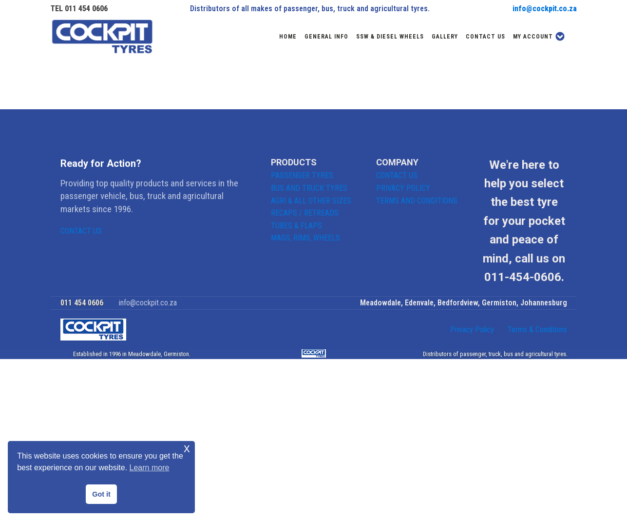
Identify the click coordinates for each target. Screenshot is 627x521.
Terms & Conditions (537, 329)
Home (288, 36)
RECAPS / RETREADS (305, 213)
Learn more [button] (150, 467)
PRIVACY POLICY (403, 188)
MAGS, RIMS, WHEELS (305, 237)
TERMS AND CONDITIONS (416, 200)
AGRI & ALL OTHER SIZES (311, 200)
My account (539, 36)
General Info (326, 36)
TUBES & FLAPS (296, 225)
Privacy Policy (472, 329)
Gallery (445, 36)
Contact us (485, 36)
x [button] (187, 448)
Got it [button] (101, 494)
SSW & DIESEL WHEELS (390, 36)
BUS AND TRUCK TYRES (309, 188)
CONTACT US (81, 231)
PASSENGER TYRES (302, 175)
